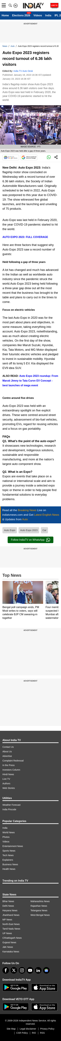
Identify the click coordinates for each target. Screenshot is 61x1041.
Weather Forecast (11, 805)
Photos (6, 837)
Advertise (7, 756)
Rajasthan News (39, 906)
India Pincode (9, 809)
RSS (42, 1033)
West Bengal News (40, 915)
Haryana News (9, 910)
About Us (7, 751)
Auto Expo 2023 (29, 530)
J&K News (7, 947)
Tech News (8, 855)
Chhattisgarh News (12, 938)
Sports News (8, 850)
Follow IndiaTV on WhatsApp (30, 540)
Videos (38, 15)
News (4, 46)
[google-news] (46, 970)
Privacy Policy (47, 1028)
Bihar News (8, 901)
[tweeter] (14, 970)
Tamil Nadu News (11, 928)
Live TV (6, 779)
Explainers (7, 860)
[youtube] (30, 970)
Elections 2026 (21, 15)
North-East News (11, 924)
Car (44, 530)
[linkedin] (38, 970)
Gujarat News (9, 942)
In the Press (8, 765)
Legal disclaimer (28, 1028)
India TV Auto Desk (23, 71)
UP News (7, 933)
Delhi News (8, 906)
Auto (13, 46)
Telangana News (39, 910)
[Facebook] (5, 970)
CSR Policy (22, 1033)
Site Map (11, 1028)
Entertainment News (12, 846)
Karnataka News (10, 951)
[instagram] (22, 970)
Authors (6, 783)
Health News (8, 869)
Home (5, 15)
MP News (7, 919)
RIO (34, 1033)
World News (8, 832)
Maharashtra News (40, 901)
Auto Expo (9, 530)
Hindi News (8, 774)
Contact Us (8, 747)
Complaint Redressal (13, 760)
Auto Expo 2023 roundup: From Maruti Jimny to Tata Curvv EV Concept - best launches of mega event (30, 381)
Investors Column (11, 769)
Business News (10, 864)
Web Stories (8, 788)
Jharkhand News (10, 915)
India (48, 15)
